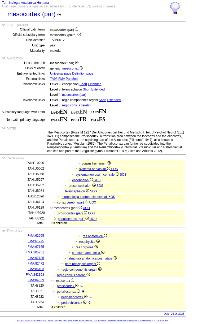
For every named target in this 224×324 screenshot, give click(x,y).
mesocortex (72, 68)
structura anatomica (88, 253)
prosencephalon (82, 186)
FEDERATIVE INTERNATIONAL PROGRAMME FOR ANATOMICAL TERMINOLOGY (57, 320)
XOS (111, 197)
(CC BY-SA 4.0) (161, 320)
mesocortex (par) (74, 95)
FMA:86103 (36, 269)
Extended (95, 84)
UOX (92, 202)
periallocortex (68, 291)
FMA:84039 (36, 280)
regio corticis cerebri (76, 105)
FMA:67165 (36, 247)
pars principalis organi (82, 264)
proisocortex (68, 286)
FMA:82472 (36, 263)
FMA (61, 79)
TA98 (54, 79)
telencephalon (77, 191)
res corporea (87, 247)
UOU (86, 208)
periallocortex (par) (74, 219)
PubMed (72, 79)
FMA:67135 (36, 258)
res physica (89, 242)
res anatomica (95, 236)
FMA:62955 (36, 235)
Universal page (60, 73)
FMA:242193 (35, 275)
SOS (114, 169)
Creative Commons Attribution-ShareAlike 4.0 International (125, 320)
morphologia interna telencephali (85, 197)
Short (83, 84)
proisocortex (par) (73, 213)
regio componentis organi (82, 269)
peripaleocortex (74, 297)
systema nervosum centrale (98, 174)
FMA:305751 (35, 252)
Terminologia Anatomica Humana (25, 3)
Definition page (82, 73)
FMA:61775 (36, 241)
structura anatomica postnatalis (93, 258)
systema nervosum (95, 169)
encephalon (83, 180)
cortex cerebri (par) (73, 202)
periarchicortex (73, 303)
